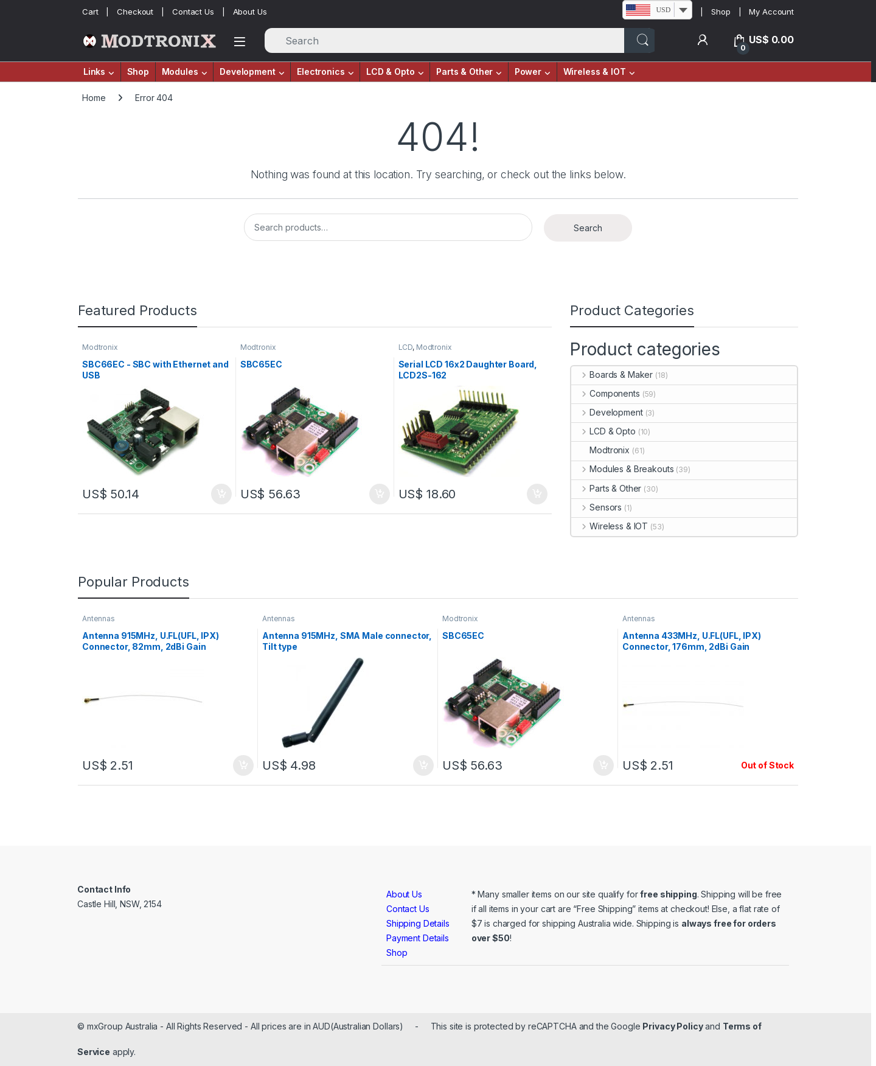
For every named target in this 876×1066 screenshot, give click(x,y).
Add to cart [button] (221, 494)
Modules (180, 71)
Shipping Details (418, 923)
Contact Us (193, 11)
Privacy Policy (672, 1026)
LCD (405, 347)
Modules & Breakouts (622, 469)
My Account (771, 11)
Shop (720, 11)
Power (528, 71)
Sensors (596, 507)
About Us (250, 11)
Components (605, 393)
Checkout (135, 11)
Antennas (98, 618)
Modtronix (100, 347)
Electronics (320, 71)
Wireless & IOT (594, 71)
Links (94, 71)
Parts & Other (464, 71)
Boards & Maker (612, 374)
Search (588, 228)
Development (247, 71)
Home (93, 97)
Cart (90, 11)
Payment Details (417, 938)
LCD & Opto (390, 71)
